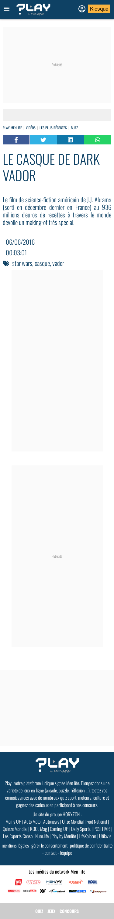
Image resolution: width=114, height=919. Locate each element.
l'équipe (66, 852)
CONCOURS (69, 911)
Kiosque (99, 9)
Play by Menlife (63, 836)
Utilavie (105, 836)
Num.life (42, 836)
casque (42, 263)
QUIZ (39, 911)
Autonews (51, 821)
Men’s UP (13, 821)
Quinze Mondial (15, 828)
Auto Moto (32, 821)
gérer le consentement (49, 845)
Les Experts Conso (18, 836)
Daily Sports (81, 828)
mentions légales (15, 845)
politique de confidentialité (91, 845)
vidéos (31, 127)
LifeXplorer (87, 836)
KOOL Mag (38, 828)
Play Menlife (12, 127)
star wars (22, 263)
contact (51, 852)
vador (58, 263)
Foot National (96, 821)
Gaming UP (59, 828)
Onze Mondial (73, 821)
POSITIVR (101, 828)
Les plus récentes (53, 127)
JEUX (51, 911)
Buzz (74, 127)
